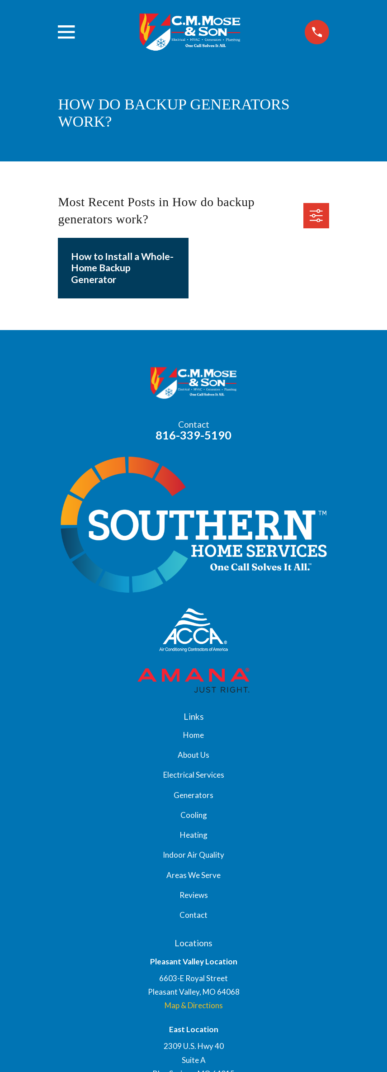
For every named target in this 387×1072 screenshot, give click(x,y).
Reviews (193, 895)
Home (193, 735)
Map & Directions (194, 1005)
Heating (194, 835)
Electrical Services (193, 774)
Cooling (193, 815)
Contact (193, 915)
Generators (193, 795)
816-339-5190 (193, 435)
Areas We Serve (193, 875)
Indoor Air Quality (193, 854)
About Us (193, 755)
